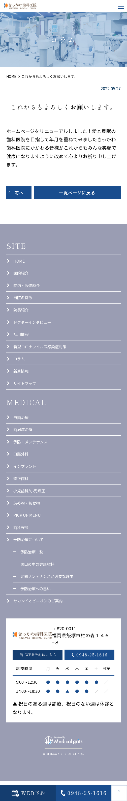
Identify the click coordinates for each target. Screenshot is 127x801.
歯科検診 (21, 542)
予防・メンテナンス (31, 452)
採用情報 (21, 339)
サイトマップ (25, 391)
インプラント (25, 478)
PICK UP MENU (28, 529)
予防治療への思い (36, 607)
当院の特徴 (23, 301)
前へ (19, 192)
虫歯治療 (21, 426)
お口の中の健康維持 (38, 581)
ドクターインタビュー (33, 327)
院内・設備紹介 (27, 288)
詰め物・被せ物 (27, 516)
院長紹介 (21, 313)
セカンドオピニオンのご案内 (39, 620)
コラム (19, 365)
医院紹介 (21, 275)
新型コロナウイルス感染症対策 (41, 353)
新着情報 (21, 378)
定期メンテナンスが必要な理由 (48, 594)
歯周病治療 (23, 439)
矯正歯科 (21, 490)
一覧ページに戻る (77, 192)
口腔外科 (21, 465)
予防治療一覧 (32, 568)
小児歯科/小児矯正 (30, 504)
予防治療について (29, 555)
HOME (19, 262)
